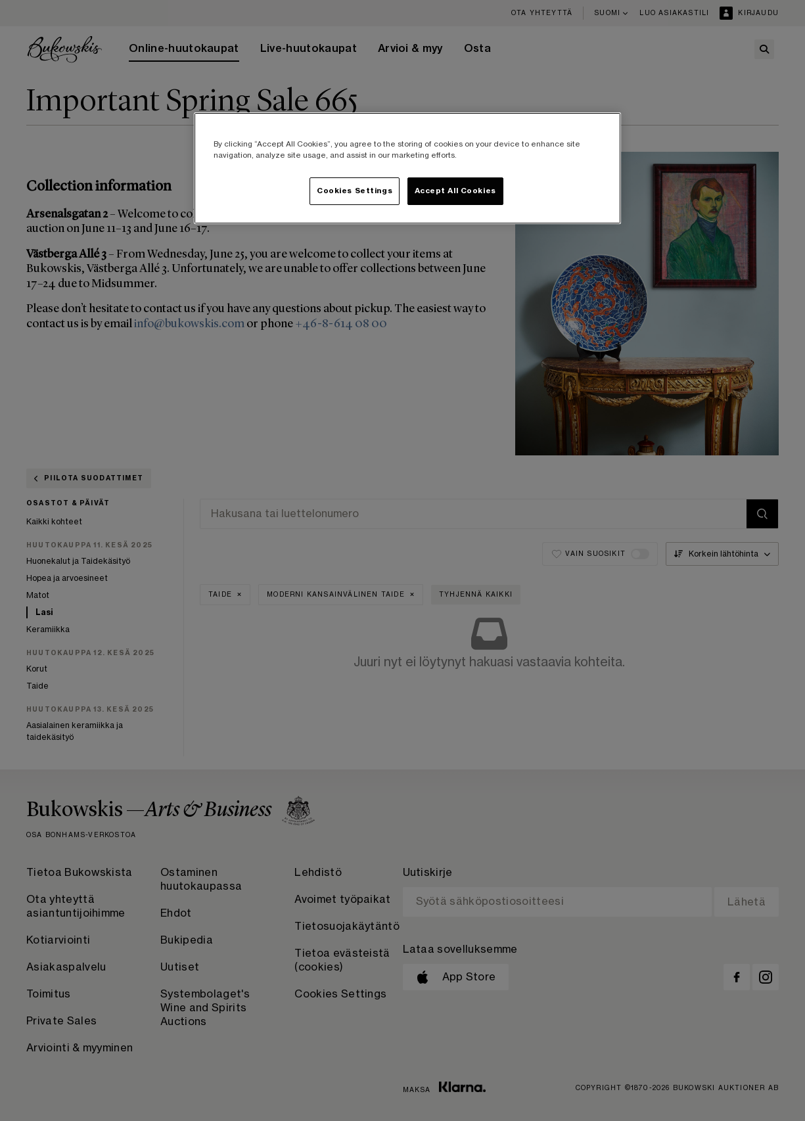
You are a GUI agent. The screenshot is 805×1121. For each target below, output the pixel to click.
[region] (407, 168)
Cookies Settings (354, 190)
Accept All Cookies (455, 190)
